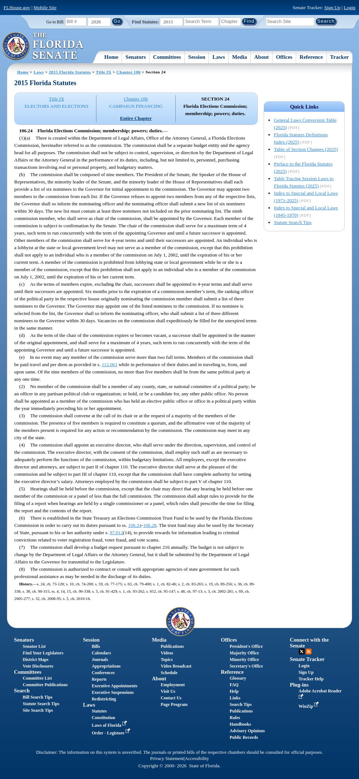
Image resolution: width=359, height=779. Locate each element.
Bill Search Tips (37, 697)
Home (111, 57)
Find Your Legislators (43, 653)
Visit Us (168, 691)
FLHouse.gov (17, 7)
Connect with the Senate (309, 642)
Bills (96, 646)
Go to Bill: (55, 22)
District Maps (35, 659)
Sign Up (332, 7)
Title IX (103, 72)
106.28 (150, 525)
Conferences (103, 672)
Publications (172, 646)
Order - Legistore (111, 733)
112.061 (110, 364)
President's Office (246, 646)
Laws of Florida (110, 725)
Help (234, 691)
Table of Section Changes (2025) (306, 149)
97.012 (116, 532)
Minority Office (244, 659)
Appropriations (106, 666)
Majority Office (244, 653)
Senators (136, 57)
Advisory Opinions (247, 730)
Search (22, 691)
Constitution (103, 717)
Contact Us (171, 697)
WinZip (309, 706)
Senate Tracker (307, 659)
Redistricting (104, 699)
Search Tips (241, 704)
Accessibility (197, 758)
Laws (219, 57)
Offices (284, 57)
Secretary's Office (246, 666)
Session (196, 57)
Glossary (238, 678)
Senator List (34, 646)
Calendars (101, 653)
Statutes (99, 711)
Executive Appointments (114, 685)
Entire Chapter (136, 118)
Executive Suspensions (113, 692)
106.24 (135, 525)
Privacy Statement (167, 758)
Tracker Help (311, 678)
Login (349, 7)
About (261, 57)
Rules (235, 717)
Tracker (339, 57)
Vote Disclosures (38, 666)
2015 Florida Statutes (70, 72)
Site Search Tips (38, 710)
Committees (167, 57)
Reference (311, 57)
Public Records (244, 737)
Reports (99, 679)
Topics (167, 659)
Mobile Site (45, 7)
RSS (309, 651)
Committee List (37, 678)
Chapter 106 (129, 72)
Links (235, 697)
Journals (100, 659)
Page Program (174, 704)
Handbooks (240, 724)
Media (239, 57)
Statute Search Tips (293, 222)
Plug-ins (299, 685)
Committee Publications (45, 684)
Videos (167, 653)
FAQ (234, 684)
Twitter (302, 651)
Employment (173, 684)
